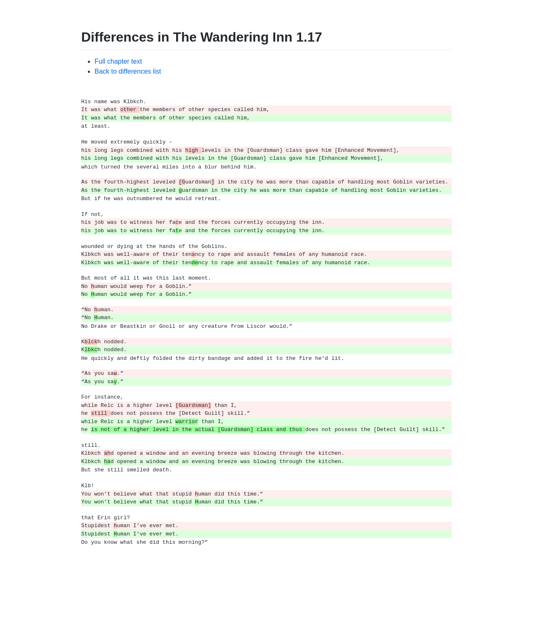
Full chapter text (118, 61)
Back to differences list (128, 71)
